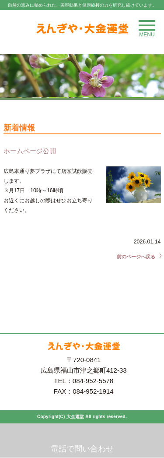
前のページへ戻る (136, 256)
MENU (147, 29)
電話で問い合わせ (82, 448)
